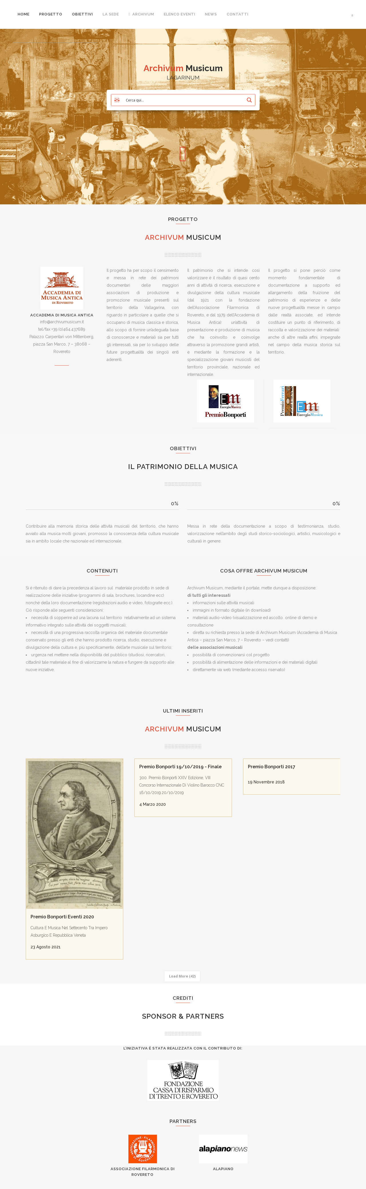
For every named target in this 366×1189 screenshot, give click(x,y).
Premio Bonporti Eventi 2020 (62, 916)
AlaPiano (223, 1169)
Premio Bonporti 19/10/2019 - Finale (180, 766)
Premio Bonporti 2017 (271, 766)
